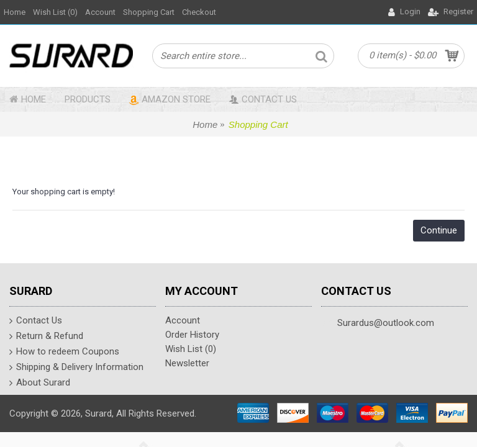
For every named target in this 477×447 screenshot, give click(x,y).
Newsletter (187, 363)
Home (205, 124)
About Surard (39, 383)
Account (182, 320)
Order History (192, 334)
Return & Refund (46, 337)
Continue (438, 230)
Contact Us (35, 321)
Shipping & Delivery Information (76, 368)
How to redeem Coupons (64, 352)
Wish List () (190, 348)
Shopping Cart (258, 124)
